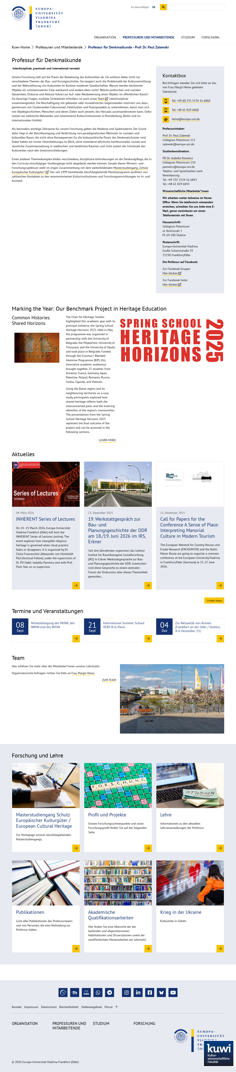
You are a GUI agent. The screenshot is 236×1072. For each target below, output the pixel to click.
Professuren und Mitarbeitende (148, 29)
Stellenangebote (91, 1007)
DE (153, 7)
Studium (188, 29)
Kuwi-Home (21, 47)
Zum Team (109, 680)
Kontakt (17, 1007)
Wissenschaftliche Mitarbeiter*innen (186, 191)
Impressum (31, 1007)
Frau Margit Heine (82, 673)
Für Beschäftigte (140, 7)
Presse (109, 1007)
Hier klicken (170, 273)
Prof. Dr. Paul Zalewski (176, 135)
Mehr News (214, 600)
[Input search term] (195, 7)
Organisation (105, 29)
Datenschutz (49, 1007)
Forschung (210, 29)
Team (101, 99)
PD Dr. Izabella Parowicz (178, 158)
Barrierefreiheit (69, 1007)
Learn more (107, 440)
